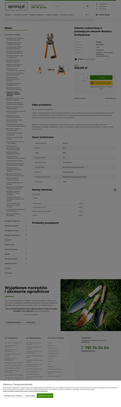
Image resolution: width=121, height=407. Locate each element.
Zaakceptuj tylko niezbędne (13, 395)
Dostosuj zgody (30, 395)
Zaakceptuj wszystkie (45, 395)
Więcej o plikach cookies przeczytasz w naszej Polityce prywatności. (25, 391)
